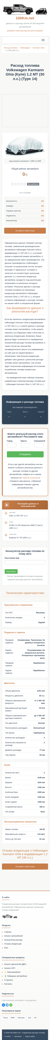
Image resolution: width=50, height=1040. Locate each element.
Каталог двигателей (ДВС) (15, 964)
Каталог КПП (9, 968)
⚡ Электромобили (12, 972)
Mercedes (21, 1018)
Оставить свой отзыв (25, 231)
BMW (13, 1018)
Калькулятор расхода (13, 940)
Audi (29, 1018)
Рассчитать (11, 571)
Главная (7, 932)
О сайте (7, 1036)
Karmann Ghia (38, 48)
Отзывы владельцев (12, 944)
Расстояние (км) (12, 558)
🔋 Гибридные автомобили (15, 976)
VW (35, 1018)
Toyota (5, 1018)
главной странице (30, 478)
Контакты (8, 984)
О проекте (8, 980)
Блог (6, 948)
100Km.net (25, 18)
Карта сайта (30, 1036)
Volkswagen (25, 48)
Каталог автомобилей (13, 936)
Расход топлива (10, 48)
